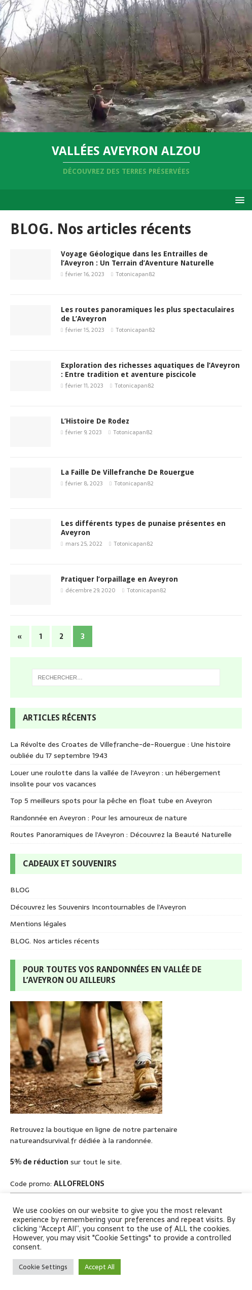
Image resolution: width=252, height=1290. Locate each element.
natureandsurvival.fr (43, 1140)
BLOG (19, 889)
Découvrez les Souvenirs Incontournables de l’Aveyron (98, 907)
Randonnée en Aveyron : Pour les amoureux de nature (98, 817)
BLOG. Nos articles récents (54, 940)
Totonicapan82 (135, 274)
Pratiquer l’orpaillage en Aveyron (119, 579)
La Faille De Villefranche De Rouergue (127, 472)
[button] (238, 199)
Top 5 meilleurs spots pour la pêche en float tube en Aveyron (111, 800)
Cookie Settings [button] (43, 1267)
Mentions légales (38, 923)
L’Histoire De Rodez (95, 421)
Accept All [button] (100, 1267)
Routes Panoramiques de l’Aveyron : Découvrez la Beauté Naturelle (121, 834)
